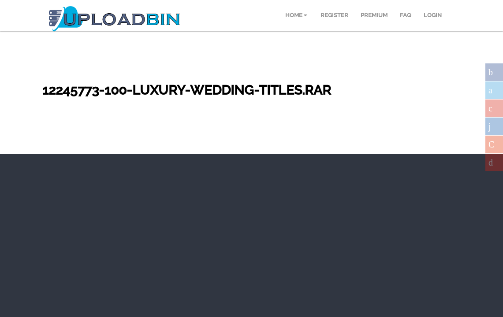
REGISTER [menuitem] (334, 15)
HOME (296, 15)
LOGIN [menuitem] (433, 15)
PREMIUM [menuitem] (374, 15)
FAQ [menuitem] (405, 15)
